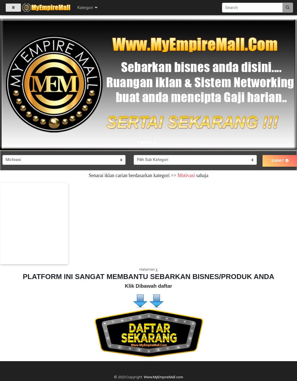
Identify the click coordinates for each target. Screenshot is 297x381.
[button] (22, 84)
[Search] (252, 9)
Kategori (87, 8)
